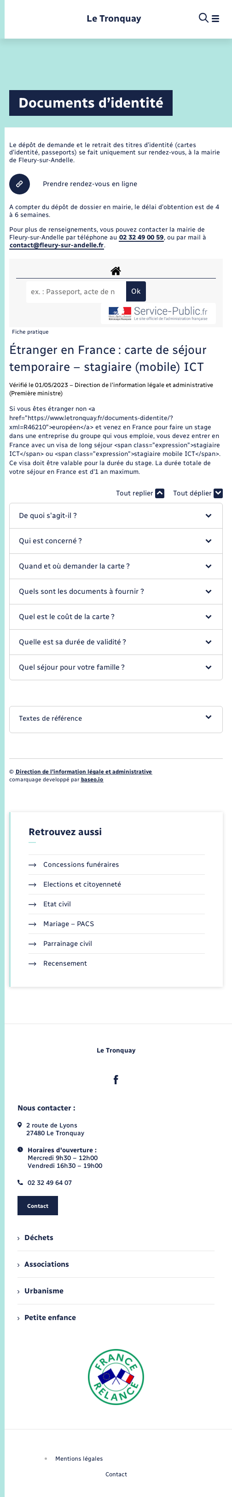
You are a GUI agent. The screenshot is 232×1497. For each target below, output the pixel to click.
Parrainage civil (60, 943)
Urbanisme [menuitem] (40, 1290)
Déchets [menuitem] (35, 1237)
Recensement (58, 963)
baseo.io (92, 779)
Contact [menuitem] (116, 1474)
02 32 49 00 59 (141, 237)
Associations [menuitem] (43, 1264)
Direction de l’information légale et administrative (84, 771)
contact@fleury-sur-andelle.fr (57, 245)
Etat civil (50, 904)
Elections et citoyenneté (75, 884)
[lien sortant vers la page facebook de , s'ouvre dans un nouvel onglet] (116, 1080)
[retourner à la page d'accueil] (114, 19)
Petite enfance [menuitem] (46, 1317)
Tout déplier (198, 493)
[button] (116, 515)
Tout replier (140, 493)
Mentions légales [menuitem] (79, 1458)
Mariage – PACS (61, 924)
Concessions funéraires (74, 864)
